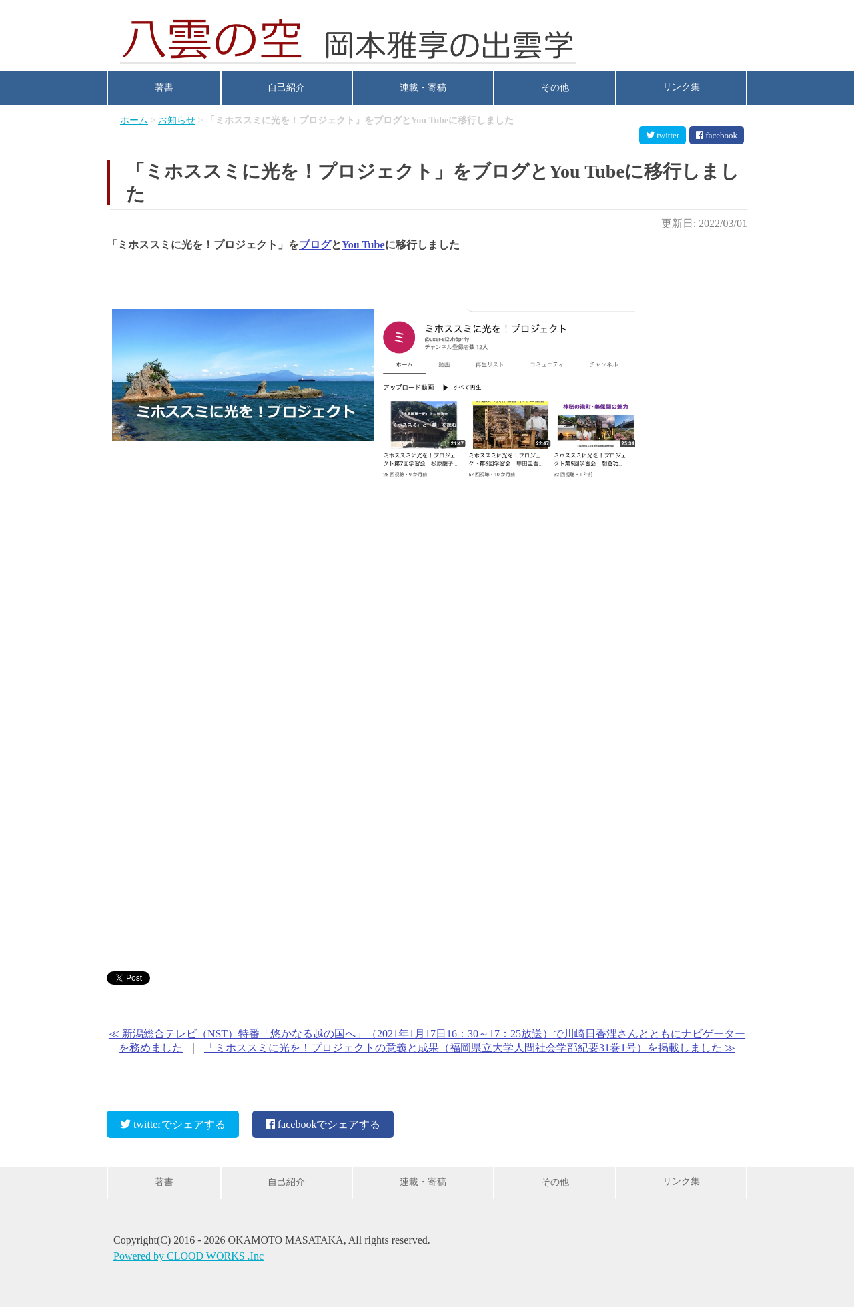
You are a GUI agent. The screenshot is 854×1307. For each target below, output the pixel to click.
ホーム (134, 120)
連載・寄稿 (423, 88)
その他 (555, 88)
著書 (164, 88)
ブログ (315, 244)
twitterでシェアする (173, 1119)
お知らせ (176, 120)
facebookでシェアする (323, 1119)
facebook (716, 135)
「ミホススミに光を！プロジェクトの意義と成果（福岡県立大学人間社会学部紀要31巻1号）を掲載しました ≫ (469, 1047)
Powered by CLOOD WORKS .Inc (188, 1258)
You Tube (363, 244)
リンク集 (681, 87)
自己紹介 (286, 88)
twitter (662, 135)
